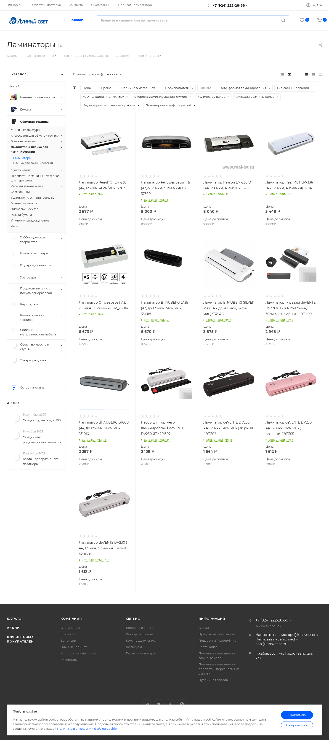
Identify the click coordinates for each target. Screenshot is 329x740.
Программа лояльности (217, 634)
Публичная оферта (213, 680)
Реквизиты (69, 660)
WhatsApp (182, 704)
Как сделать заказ (140, 634)
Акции (13, 403)
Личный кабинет (74, 647)
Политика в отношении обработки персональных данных (219, 668)
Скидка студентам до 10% (42, 420)
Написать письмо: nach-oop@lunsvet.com (276, 641)
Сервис (133, 618)
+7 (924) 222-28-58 (228, 5)
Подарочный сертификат (218, 640)
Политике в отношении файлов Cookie (87, 728)
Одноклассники (170, 704)
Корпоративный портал (79, 653)
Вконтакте (147, 704)
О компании (70, 627)
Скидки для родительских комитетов (42, 439)
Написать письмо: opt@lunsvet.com (286, 634)
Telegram (159, 704)
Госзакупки (134, 647)
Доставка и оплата (140, 627)
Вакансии (68, 640)
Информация (212, 618)
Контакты (68, 634)
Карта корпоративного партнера (40, 461)
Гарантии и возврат (141, 653)
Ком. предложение (140, 640)
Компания (71, 618)
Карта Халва (208, 647)
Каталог (15, 618)
